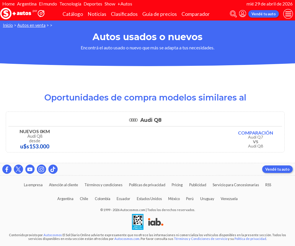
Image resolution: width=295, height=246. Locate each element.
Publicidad (197, 184)
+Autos (125, 3)
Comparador (195, 14)
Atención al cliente (63, 184)
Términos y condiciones (103, 184)
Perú (190, 198)
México (174, 198)
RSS (268, 184)
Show (110, 3)
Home (8, 3)
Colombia (102, 198)
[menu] (288, 14)
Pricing (177, 184)
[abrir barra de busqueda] (233, 14)
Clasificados (124, 14)
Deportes (93, 3)
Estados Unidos (149, 198)
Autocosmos (53, 235)
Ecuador (123, 198)
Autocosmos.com (126, 239)
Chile (84, 198)
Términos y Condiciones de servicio (200, 239)
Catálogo (73, 14)
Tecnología (70, 3)
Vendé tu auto (263, 14)
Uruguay (207, 198)
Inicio (8, 25)
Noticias (97, 14)
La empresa (33, 184)
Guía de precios (159, 14)
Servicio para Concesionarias (236, 184)
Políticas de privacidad (147, 184)
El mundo (48, 3)
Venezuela (229, 198)
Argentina (27, 3)
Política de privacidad (250, 239)
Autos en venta (31, 25)
